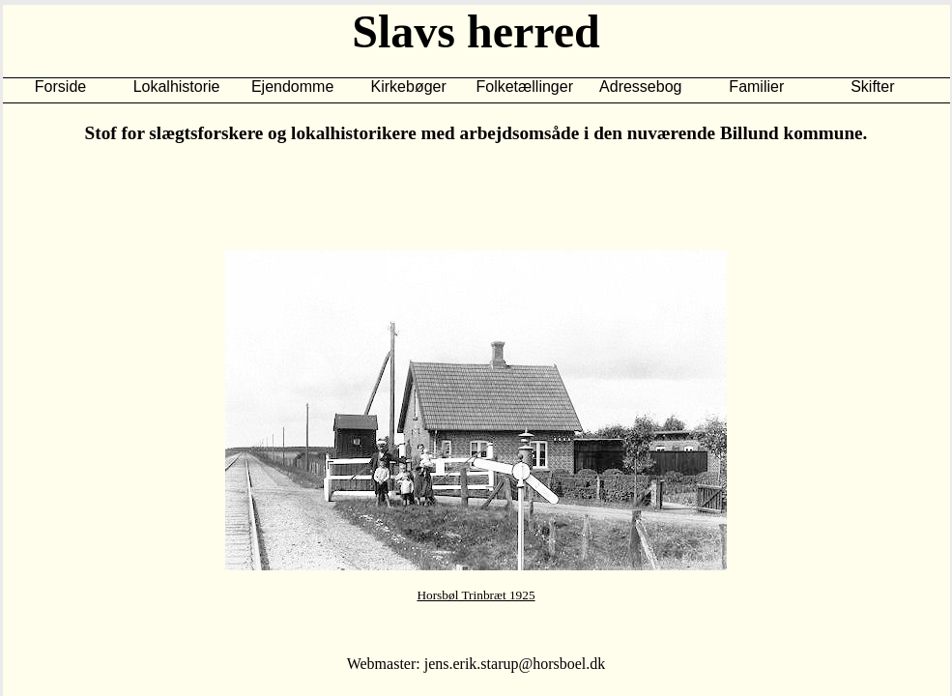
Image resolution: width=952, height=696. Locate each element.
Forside (60, 86)
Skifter (872, 86)
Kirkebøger (409, 86)
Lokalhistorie (176, 86)
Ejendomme (292, 86)
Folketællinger (524, 86)
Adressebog (640, 86)
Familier (756, 86)
